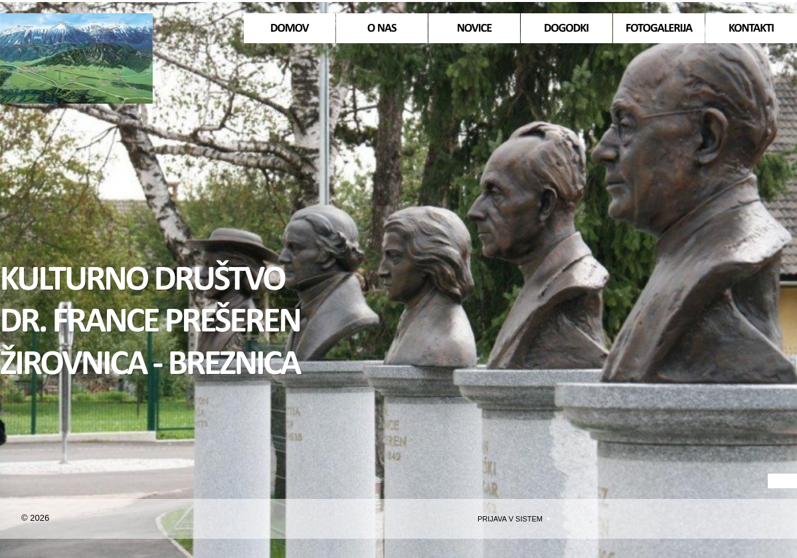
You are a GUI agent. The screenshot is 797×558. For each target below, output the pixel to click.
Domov (76, 58)
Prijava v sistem (510, 519)
